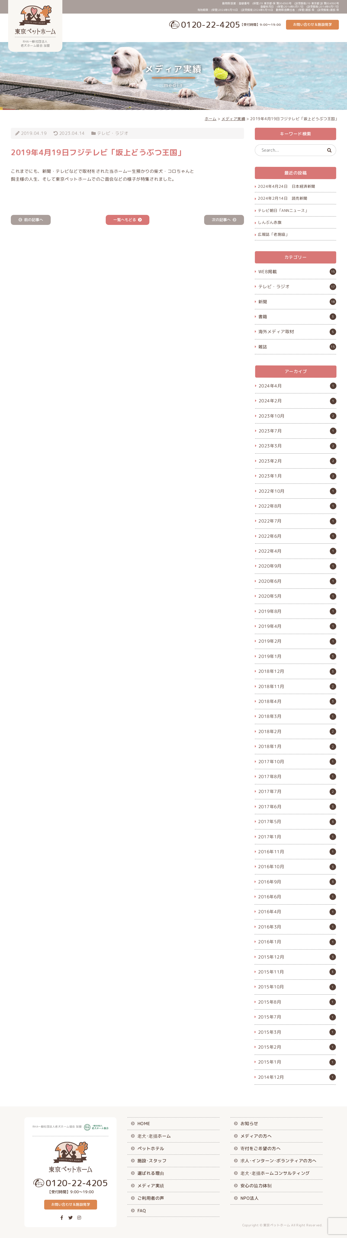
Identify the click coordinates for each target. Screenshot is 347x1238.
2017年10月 (271, 761)
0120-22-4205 (210, 24)
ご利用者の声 (316, 37)
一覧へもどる (124, 219)
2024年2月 (270, 401)
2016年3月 (269, 927)
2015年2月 (269, 1047)
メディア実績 (288, 37)
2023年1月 (270, 476)
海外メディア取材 (276, 332)
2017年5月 (269, 822)
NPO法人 (249, 1198)
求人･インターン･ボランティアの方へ (278, 1161)
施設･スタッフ (233, 37)
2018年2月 (270, 731)
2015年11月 (271, 972)
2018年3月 (270, 716)
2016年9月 (269, 881)
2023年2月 (270, 461)
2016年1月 (269, 942)
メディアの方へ (256, 1136)
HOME (143, 1123)
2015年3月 (269, 1032)
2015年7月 (269, 1017)
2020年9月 (270, 566)
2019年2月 (270, 641)
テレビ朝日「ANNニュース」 (283, 210)
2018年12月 (271, 671)
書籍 (262, 317)
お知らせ (249, 1123)
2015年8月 (269, 1002)
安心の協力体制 (256, 1186)
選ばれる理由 (261, 37)
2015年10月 (271, 987)
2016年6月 (269, 897)
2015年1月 (269, 1062)
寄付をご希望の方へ (260, 1148)
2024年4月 (270, 386)
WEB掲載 (267, 272)
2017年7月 (270, 791)
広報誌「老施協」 (273, 234)
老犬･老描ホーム (174, 37)
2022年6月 (270, 536)
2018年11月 (271, 686)
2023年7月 (270, 431)
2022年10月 (272, 491)
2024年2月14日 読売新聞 (282, 198)
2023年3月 (270, 446)
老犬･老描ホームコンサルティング (275, 1173)
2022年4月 (270, 551)
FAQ (335, 37)
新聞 (262, 302)
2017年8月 (270, 776)
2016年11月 (271, 852)
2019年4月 (270, 626)
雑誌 (262, 347)
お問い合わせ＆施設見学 (312, 24)
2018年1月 (270, 746)
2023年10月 (272, 416)
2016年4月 (269, 912)
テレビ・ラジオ (112, 133)
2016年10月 (271, 867)
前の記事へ (33, 219)
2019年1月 (270, 656)
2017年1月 (269, 836)
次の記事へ (221, 219)
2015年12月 (271, 957)
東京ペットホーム (276, 1225)
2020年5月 (270, 596)
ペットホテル (205, 37)
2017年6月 (270, 806)
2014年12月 (271, 1077)
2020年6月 (270, 581)
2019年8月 (270, 611)
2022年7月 (270, 521)
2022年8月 (270, 506)
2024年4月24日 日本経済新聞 (286, 186)
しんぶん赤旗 (269, 222)
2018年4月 (270, 701)
